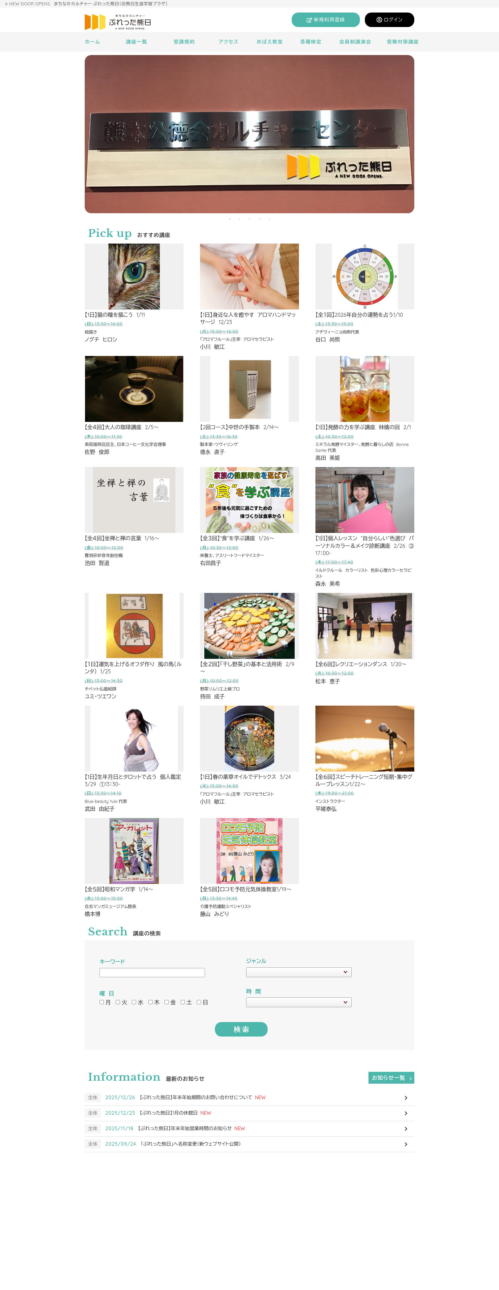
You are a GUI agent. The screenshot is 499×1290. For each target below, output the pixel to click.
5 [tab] (269, 218)
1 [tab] (229, 218)
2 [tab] (239, 218)
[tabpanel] (249, 134)
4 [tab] (259, 218)
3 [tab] (249, 218)
